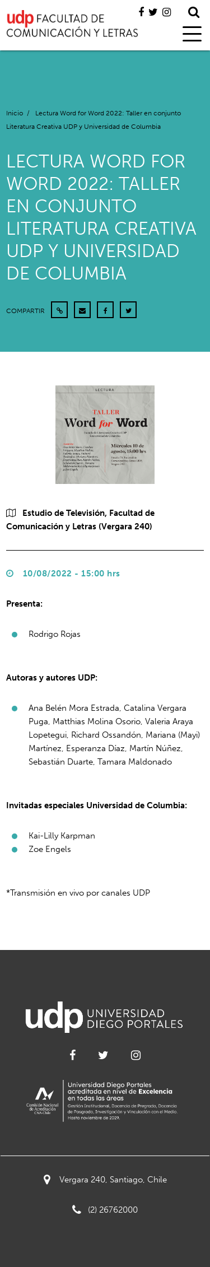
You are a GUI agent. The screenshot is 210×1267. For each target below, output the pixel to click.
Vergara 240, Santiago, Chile (105, 1179)
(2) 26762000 (105, 1209)
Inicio (14, 113)
